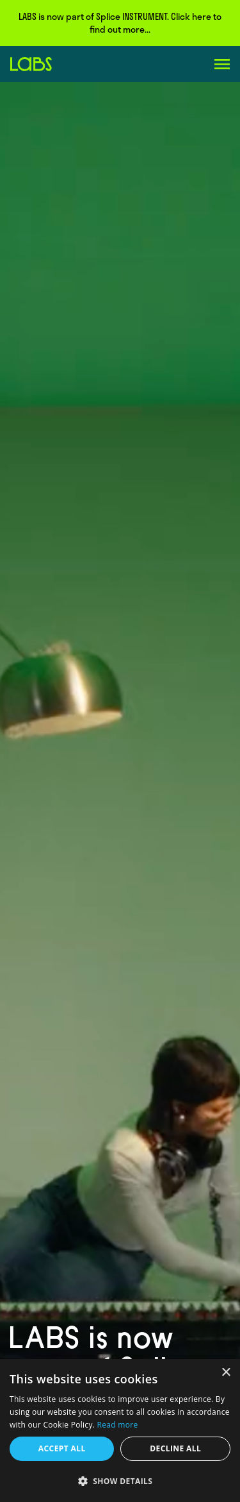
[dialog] (120, 1430)
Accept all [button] (62, 1448)
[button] (120, 1480)
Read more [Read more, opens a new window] (117, 1424)
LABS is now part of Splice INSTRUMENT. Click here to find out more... (120, 23)
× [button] (225, 1373)
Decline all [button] (175, 1448)
